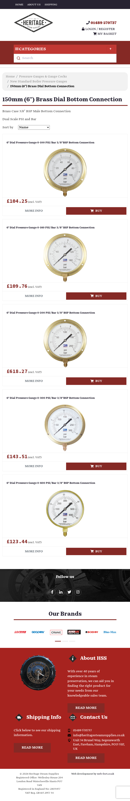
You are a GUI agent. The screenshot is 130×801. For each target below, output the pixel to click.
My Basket (104, 34)
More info (34, 211)
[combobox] (65, 58)
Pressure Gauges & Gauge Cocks (43, 76)
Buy (96, 211)
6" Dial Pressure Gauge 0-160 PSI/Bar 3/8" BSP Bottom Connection (51, 227)
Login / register (98, 29)
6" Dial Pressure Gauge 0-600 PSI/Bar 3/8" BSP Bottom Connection (51, 483)
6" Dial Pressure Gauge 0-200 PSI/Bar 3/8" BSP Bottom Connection (51, 313)
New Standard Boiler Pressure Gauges (38, 81)
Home (19, 4)
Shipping (51, 4)
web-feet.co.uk (105, 773)
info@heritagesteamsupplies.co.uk (99, 735)
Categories (64, 49)
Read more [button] (86, 708)
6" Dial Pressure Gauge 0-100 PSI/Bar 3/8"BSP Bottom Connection (50, 142)
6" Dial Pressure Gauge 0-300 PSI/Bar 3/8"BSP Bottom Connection (51, 398)
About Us (34, 4)
